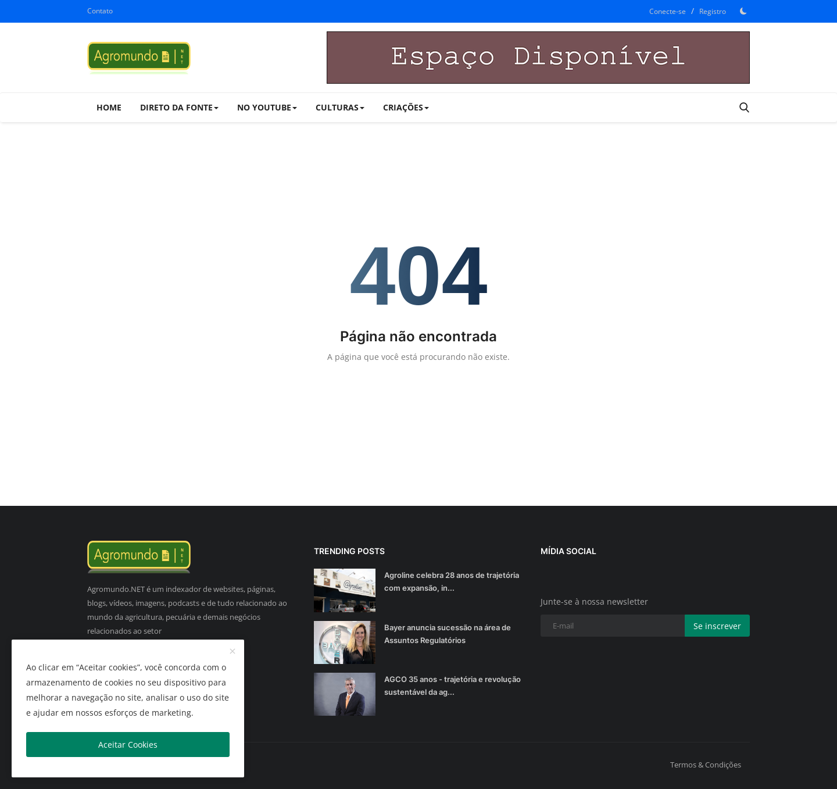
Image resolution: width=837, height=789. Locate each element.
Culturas (340, 107)
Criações (406, 107)
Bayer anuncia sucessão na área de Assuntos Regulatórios (447, 634)
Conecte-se (667, 11)
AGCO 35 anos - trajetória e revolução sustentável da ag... (452, 685)
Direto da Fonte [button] (179, 107)
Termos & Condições (705, 764)
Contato (100, 11)
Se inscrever (717, 625)
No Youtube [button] (267, 107)
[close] (232, 651)
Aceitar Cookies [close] (128, 744)
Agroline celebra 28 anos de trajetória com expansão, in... (451, 581)
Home (108, 107)
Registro (712, 11)
